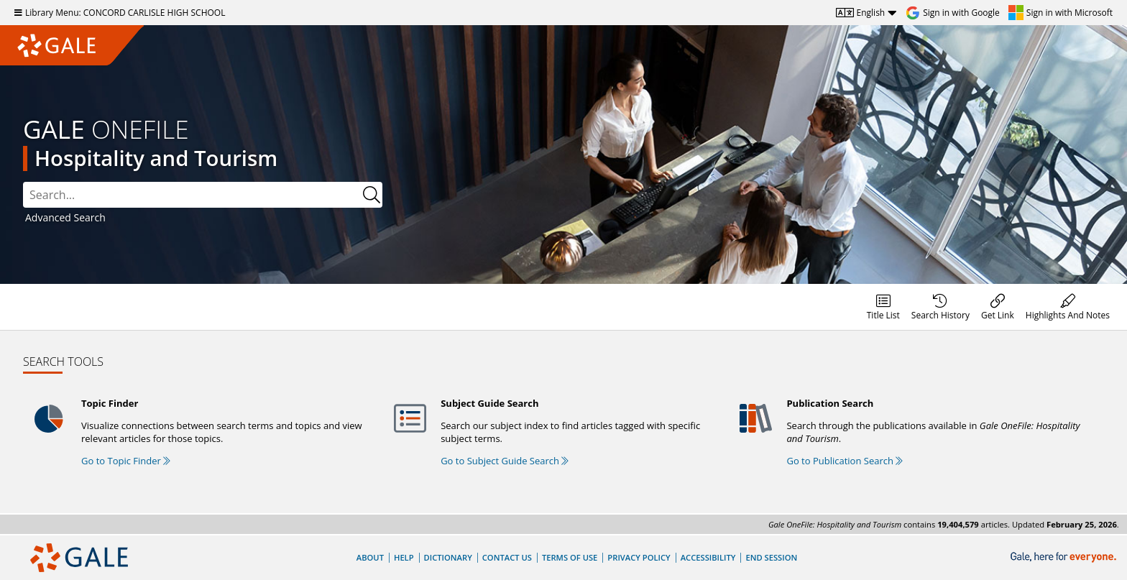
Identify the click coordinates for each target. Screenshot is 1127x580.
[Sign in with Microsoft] (1060, 13)
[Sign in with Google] (953, 13)
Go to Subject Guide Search (505, 460)
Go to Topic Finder (125, 460)
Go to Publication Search (844, 460)
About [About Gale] (370, 557)
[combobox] (202, 195)
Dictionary (448, 557)
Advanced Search (65, 217)
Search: (23, 182)
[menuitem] (883, 307)
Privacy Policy (638, 557)
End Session (771, 557)
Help (404, 557)
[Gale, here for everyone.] (1065, 557)
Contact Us (507, 557)
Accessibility (708, 557)
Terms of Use (569, 557)
